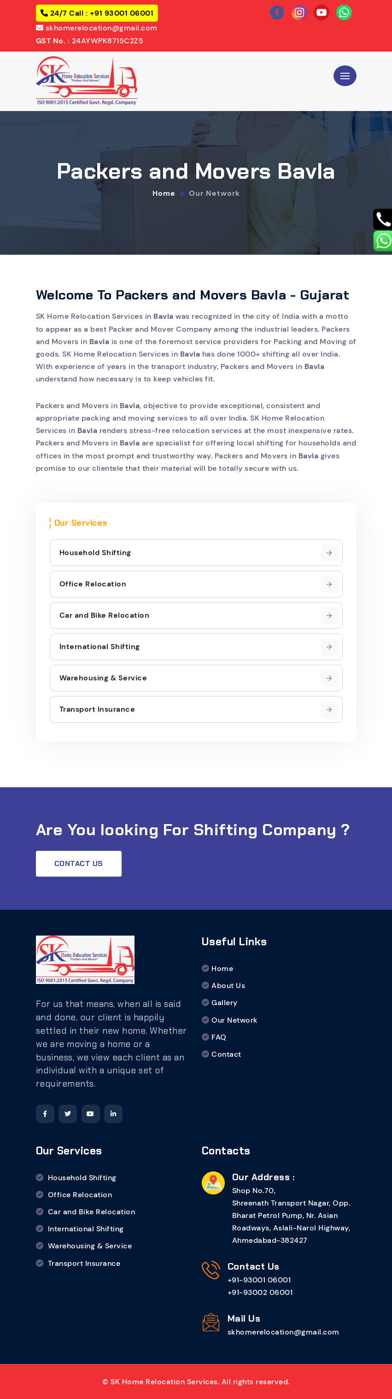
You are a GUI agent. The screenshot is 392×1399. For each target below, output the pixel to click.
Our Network (214, 193)
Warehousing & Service (198, 678)
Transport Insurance (198, 710)
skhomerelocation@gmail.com (100, 28)
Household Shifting (198, 553)
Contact (226, 1054)
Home (164, 193)
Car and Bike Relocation (198, 616)
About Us (228, 985)
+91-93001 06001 (259, 1280)
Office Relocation (198, 584)
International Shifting (198, 647)
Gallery (224, 1002)
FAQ (219, 1037)
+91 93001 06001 (120, 13)
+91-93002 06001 (260, 1292)
